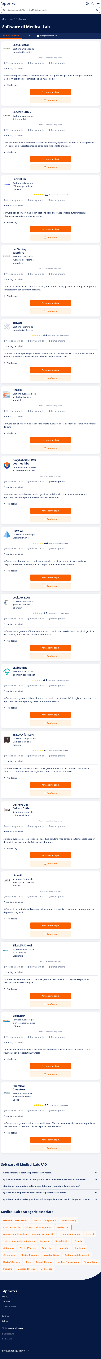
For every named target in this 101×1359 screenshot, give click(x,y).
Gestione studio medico (15, 1234)
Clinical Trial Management (39, 1227)
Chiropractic (9, 1255)
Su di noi (5, 1316)
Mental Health (62, 1241)
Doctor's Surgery (11, 1261)
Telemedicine (90, 1261)
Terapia (78, 1241)
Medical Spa (46, 1268)
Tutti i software (11, 35)
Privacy (5, 1296)
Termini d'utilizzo (9, 1306)
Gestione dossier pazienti (15, 1220)
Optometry (8, 1248)
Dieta (28, 1261)
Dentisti (90, 1234)
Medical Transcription (68, 1261)
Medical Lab (63, 1227)
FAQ (28, 35)
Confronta (52, 100)
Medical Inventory (30, 1255)
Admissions (47, 1248)
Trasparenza (7, 1301)
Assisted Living (51, 1255)
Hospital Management (45, 1220)
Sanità (10, 19)
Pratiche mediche (11, 1227)
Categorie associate (47, 35)
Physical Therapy (28, 1248)
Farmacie (44, 1241)
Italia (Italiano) (20, 1350)
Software (5, 1321)
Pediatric (7, 1268)
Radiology (80, 1248)
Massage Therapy (26, 1268)
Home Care (64, 1248)
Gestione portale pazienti (76, 1255)
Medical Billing (68, 1220)
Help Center (7, 1339)
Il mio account (8, 1334)
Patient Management (69, 1234)
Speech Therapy (44, 1261)
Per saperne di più (50, 92)
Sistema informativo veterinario (19, 1241)
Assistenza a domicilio (43, 1234)
